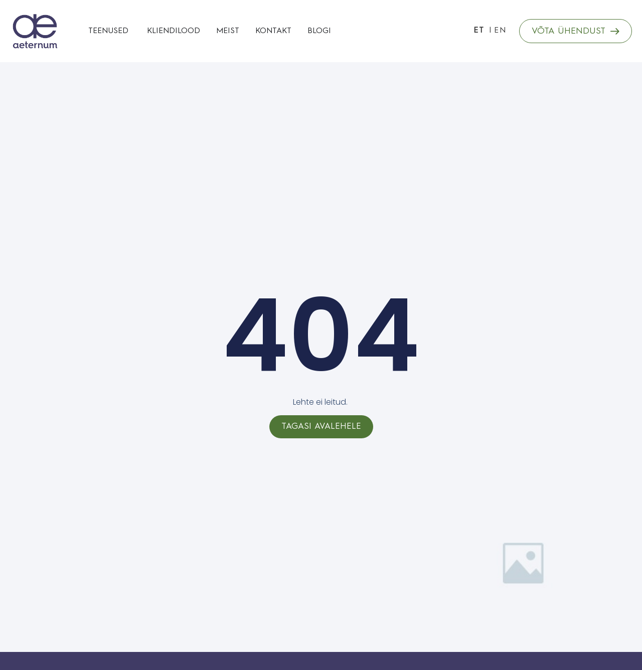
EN (500, 31)
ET (479, 31)
